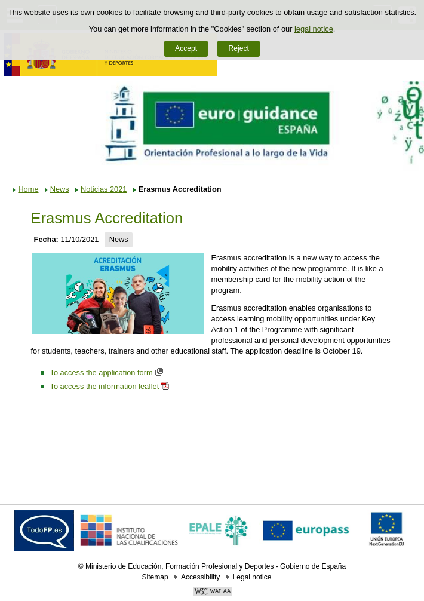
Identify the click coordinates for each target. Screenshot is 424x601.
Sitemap (155, 577)
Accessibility (200, 577)
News (59, 189)
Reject (238, 48)
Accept (186, 48)
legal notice (313, 28)
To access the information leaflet (104, 386)
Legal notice (252, 577)
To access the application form (101, 372)
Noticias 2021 (104, 189)
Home (28, 189)
